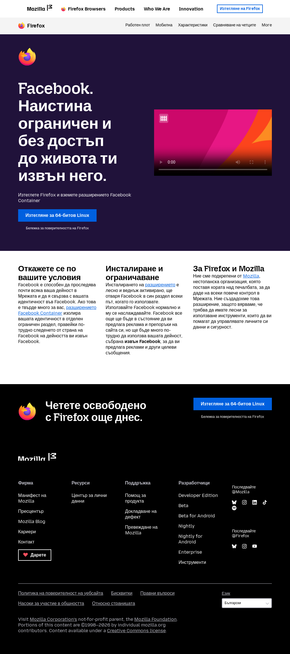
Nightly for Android (190, 539)
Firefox (36, 26)
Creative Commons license (136, 630)
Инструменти (192, 562)
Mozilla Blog (31, 521)
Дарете (34, 555)
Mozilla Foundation (155, 619)
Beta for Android (196, 515)
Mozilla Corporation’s (53, 619)
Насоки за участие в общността (51, 603)
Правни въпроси (157, 593)
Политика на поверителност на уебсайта (60, 593)
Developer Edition (198, 495)
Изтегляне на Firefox (240, 8)
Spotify (234, 508)
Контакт (26, 542)
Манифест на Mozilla (32, 498)
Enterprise (190, 552)
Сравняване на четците (234, 25)
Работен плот (137, 25)
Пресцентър (31, 511)
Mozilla (251, 276)
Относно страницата (113, 603)
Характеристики (193, 25)
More (267, 25)
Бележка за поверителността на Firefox (57, 228)
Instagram (244, 502)
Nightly (186, 526)
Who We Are (157, 9)
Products (125, 9)
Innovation (191, 9)
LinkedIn (254, 502)
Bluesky (234, 502)
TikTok (265, 502)
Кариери (27, 531)
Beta (183, 505)
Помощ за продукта (135, 498)
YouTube (254, 546)
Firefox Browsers (83, 9)
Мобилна (164, 25)
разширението (160, 284)
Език (226, 593)
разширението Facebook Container (57, 310)
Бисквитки (121, 593)
